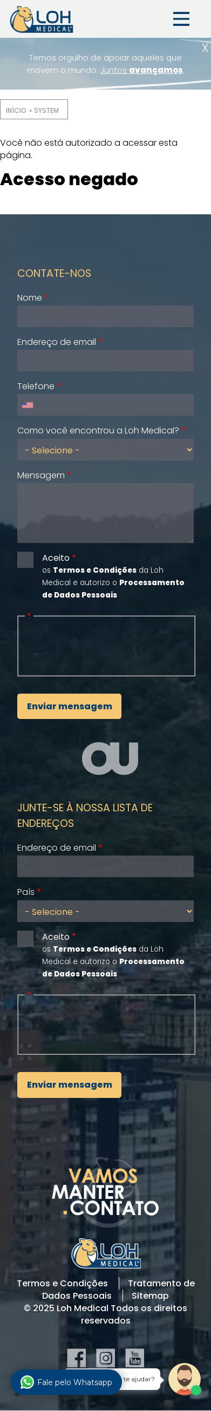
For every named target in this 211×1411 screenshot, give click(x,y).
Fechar (205, 48)
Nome (29, 297)
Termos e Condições (62, 1283)
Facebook (76, 1357)
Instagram (105, 1357)
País (26, 892)
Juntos (141, 70)
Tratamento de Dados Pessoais (118, 1289)
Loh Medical (41, 19)
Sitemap (150, 1296)
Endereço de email (56, 342)
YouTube (134, 1357)
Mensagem (41, 475)
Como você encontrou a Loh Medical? (98, 430)
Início (16, 110)
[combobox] (30, 405)
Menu (181, 19)
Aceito (56, 558)
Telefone (36, 386)
